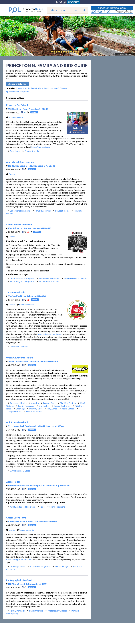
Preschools (15, 151)
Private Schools (22, 88)
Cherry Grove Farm (16, 517)
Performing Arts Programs (22, 281)
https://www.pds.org (40, 147)
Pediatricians (37, 88)
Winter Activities (34, 411)
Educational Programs (20, 210)
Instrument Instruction (49, 278)
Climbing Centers (68, 403)
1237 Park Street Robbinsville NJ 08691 (26, 584)
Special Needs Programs (17, 91)
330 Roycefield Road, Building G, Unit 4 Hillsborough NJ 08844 (38, 485)
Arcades (35, 403)
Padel (42, 506)
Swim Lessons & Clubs (20, 470)
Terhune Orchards (15, 292)
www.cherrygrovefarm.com (18, 559)
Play (82, 52)
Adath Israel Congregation (20, 162)
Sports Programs (57, 506)
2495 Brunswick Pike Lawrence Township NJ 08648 (32, 361)
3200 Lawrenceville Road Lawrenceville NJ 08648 (31, 521)
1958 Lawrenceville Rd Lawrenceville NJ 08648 (30, 166)
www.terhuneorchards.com (49, 334)
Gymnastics (44, 406)
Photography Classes (57, 610)
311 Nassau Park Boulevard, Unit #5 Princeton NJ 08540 (34, 426)
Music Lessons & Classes (55, 88)
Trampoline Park (14, 411)
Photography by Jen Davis (19, 580)
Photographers (36, 610)
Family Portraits (17, 610)
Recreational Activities (49, 281)
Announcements (14, 117)
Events (10, 174)
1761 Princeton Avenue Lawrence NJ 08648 (28, 228)
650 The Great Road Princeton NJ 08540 (27, 109)
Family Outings (61, 566)
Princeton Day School (17, 105)
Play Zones (52, 408)
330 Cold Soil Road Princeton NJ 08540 (26, 296)
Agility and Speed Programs (22, 506)
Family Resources (43, 210)
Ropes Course (67, 408)
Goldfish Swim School (17, 422)
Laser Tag (20, 408)
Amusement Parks (18, 403)
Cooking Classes (17, 566)
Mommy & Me (35, 408)
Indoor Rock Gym (62, 406)
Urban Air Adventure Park (19, 357)
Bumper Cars (49, 403)
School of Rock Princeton (19, 224)
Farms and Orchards (19, 346)
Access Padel (13, 481)
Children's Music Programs (22, 278)
